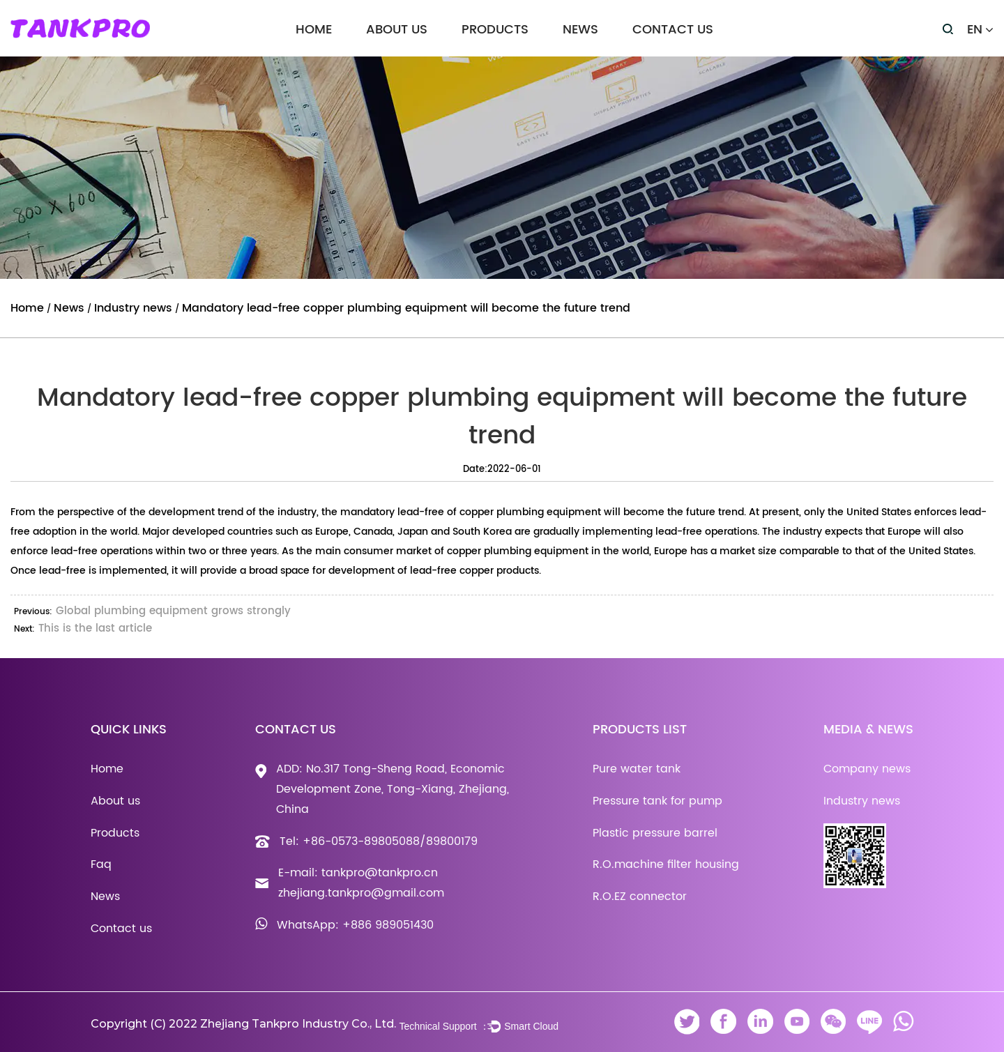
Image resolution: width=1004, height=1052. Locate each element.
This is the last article (95, 628)
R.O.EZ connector (640, 896)
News (580, 30)
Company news (867, 769)
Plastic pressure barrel (655, 833)
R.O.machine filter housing (666, 864)
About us (396, 30)
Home (314, 30)
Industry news (133, 308)
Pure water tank (636, 769)
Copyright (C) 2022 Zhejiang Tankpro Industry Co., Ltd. (243, 1023)
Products (495, 30)
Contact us (672, 30)
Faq (101, 864)
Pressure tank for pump (657, 801)
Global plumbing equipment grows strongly (173, 611)
